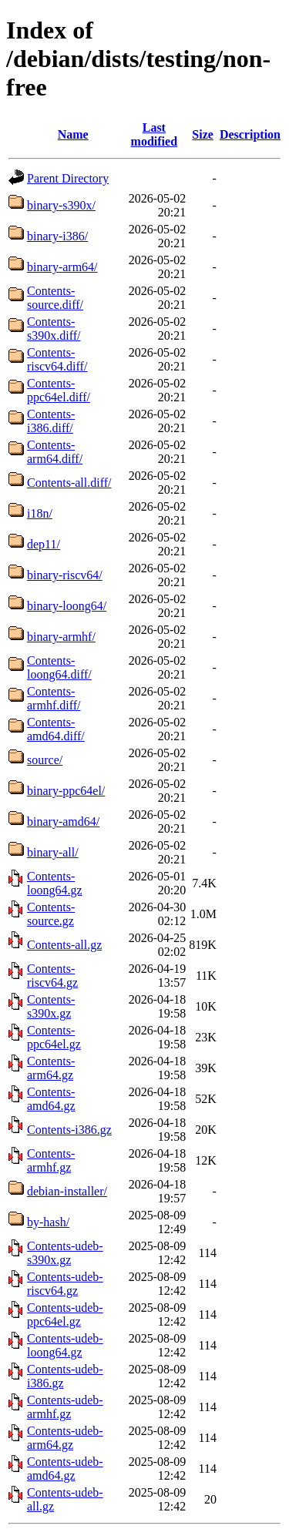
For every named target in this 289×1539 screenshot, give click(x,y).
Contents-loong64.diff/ (59, 667)
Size (202, 134)
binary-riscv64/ (64, 575)
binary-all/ (53, 852)
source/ (44, 759)
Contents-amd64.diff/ (56, 729)
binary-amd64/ (63, 821)
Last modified (154, 134)
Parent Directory (68, 178)
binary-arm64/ (62, 266)
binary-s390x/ (61, 205)
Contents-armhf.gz (51, 1160)
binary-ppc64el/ (66, 790)
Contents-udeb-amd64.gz (65, 1468)
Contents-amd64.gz (51, 1098)
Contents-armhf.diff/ (53, 698)
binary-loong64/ (66, 605)
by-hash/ (48, 1222)
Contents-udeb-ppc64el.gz (65, 1314)
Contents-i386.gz (69, 1129)
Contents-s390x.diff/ (53, 328)
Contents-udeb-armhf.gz (65, 1406)
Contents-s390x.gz (51, 1006)
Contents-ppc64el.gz (54, 1037)
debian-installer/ (67, 1191)
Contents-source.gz (51, 913)
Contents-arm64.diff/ (54, 451)
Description (250, 134)
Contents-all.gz (64, 944)
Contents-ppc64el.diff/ (58, 390)
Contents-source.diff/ (55, 297)
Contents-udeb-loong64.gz (65, 1345)
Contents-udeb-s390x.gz (65, 1252)
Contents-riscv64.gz (52, 975)
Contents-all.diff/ (69, 482)
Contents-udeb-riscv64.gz (65, 1283)
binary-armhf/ (61, 636)
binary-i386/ (57, 236)
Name (73, 134)
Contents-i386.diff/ (51, 420)
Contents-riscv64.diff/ (57, 359)
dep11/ (43, 544)
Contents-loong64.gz (54, 883)
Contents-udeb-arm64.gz (65, 1437)
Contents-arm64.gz (51, 1067)
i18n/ (39, 513)
